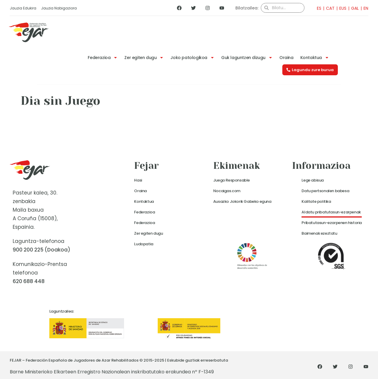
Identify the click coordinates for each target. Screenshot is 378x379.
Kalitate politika (316, 201)
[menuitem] (317, 8)
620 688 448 (29, 281)
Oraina (286, 58)
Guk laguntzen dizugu (247, 58)
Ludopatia (143, 244)
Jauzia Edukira (23, 8)
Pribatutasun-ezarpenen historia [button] (332, 223)
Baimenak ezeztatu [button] (319, 233)
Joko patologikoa (192, 58)
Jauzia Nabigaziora (59, 8)
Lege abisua (313, 180)
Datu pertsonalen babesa (325, 191)
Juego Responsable (231, 180)
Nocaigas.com (226, 191)
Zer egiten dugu (144, 58)
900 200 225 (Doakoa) (41, 249)
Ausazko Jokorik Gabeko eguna (242, 201)
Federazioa (103, 58)
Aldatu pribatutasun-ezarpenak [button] (331, 212)
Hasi (138, 180)
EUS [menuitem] (342, 8)
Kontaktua (314, 58)
